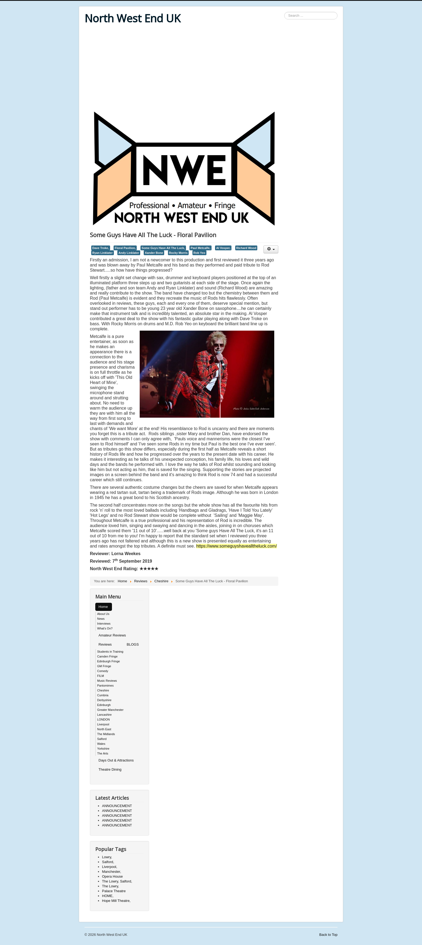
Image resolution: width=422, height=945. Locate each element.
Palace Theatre (114, 891)
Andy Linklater (128, 252)
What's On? (104, 628)
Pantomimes (105, 685)
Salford (102, 738)
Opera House (112, 876)
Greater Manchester (110, 709)
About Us (103, 613)
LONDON (103, 719)
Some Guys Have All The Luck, (163, 248)
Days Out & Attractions (116, 760)
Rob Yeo (199, 252)
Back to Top (328, 935)
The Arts (102, 753)
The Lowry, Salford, (117, 881)
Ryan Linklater (102, 252)
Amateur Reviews (112, 635)
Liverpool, (109, 867)
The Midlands (106, 734)
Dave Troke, (100, 248)
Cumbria (102, 695)
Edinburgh (104, 705)
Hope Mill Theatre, (116, 901)
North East (104, 729)
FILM (100, 675)
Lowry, (107, 857)
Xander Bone (154, 252)
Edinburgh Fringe (108, 661)
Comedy (102, 671)
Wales (101, 743)
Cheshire (103, 690)
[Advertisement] (211, 68)
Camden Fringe (107, 656)
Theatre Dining (110, 769)
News (101, 618)
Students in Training (110, 651)
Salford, (108, 862)
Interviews (104, 623)
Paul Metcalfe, (200, 248)
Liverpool (103, 724)
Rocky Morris (178, 252)
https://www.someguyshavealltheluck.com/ (236, 546)
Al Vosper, (223, 248)
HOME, (108, 896)
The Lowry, (110, 886)
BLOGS (133, 644)
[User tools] (270, 249)
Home (103, 607)
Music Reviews (107, 680)
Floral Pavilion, (125, 248)
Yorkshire (103, 748)
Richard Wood (246, 248)
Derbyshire (104, 700)
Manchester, (111, 872)
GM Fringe (104, 666)
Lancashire (104, 714)
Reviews (105, 644)
